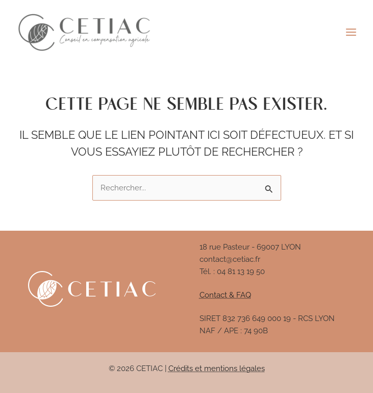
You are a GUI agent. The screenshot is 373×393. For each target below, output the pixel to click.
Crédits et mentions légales (216, 368)
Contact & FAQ (225, 294)
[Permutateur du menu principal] (351, 32)
